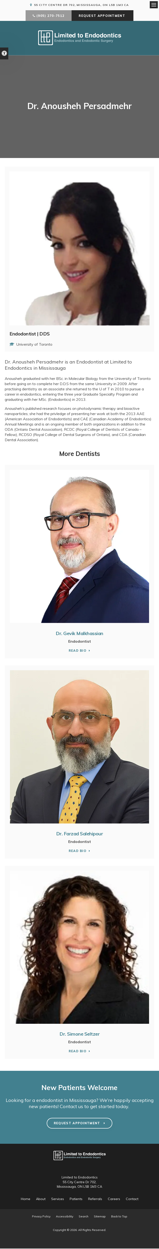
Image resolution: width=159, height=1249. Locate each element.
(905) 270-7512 (50, 17)
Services (57, 1199)
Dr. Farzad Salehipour (79, 834)
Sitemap (100, 1217)
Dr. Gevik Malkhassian (79, 634)
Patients (76, 1199)
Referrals (95, 1199)
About (40, 1199)
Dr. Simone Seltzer (79, 1034)
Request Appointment (102, 17)
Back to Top (119, 1217)
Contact (132, 1199)
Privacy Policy (41, 1217)
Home (25, 1199)
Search (83, 1217)
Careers (114, 1199)
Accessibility (64, 1217)
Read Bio (77, 651)
